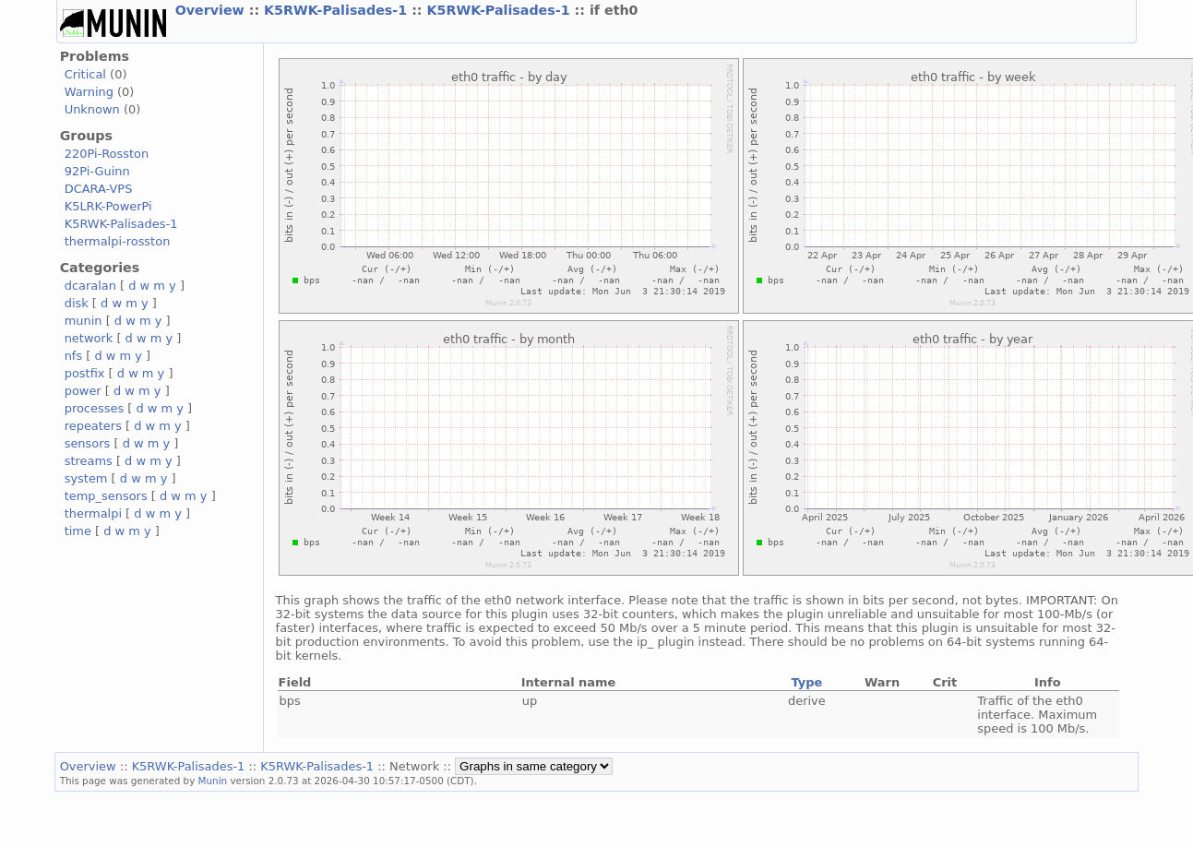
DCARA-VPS (99, 189)
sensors (88, 443)
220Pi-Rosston (107, 154)
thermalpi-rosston (118, 241)
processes (95, 408)
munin (83, 321)
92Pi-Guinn (97, 171)
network (89, 338)
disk (77, 303)
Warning (89, 92)
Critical (85, 74)
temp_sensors (106, 496)
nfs (74, 356)
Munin (213, 780)
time (78, 531)
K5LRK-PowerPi (108, 206)
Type (806, 682)
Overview (212, 10)
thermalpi (93, 513)
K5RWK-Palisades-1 (338, 10)
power (83, 391)
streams (89, 461)
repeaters (93, 426)
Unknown (92, 109)
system (86, 478)
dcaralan (90, 285)
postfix (85, 373)
